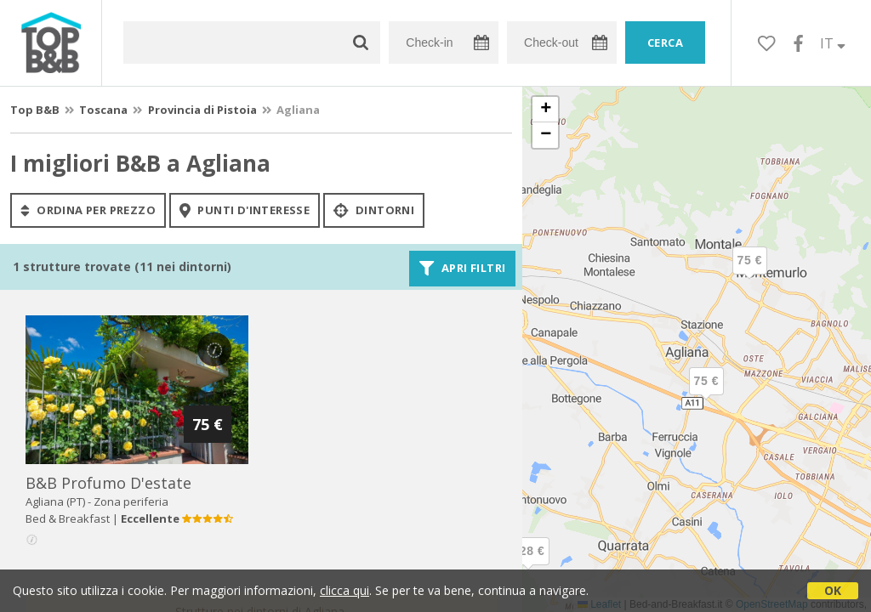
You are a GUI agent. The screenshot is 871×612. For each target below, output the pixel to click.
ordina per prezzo (88, 210)
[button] (528, 565)
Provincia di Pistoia (202, 109)
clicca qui (344, 590)
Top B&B (35, 109)
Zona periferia (131, 501)
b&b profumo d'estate (108, 483)
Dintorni (373, 210)
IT (832, 43)
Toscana (103, 109)
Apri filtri (462, 268)
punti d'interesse (244, 210)
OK (832, 590)
